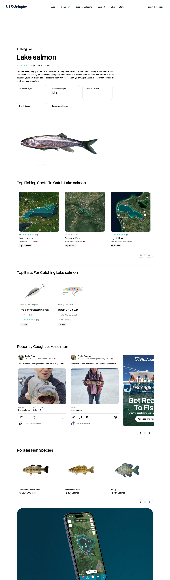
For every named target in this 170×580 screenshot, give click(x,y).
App (53, 6)
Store (121, 6)
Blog (113, 6)
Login (150, 6)
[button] (141, 255)
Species (21, 407)
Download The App (146, 418)
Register (159, 6)
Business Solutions (84, 6)
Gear (41, 407)
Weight (35, 407)
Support (101, 6)
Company (65, 6)
